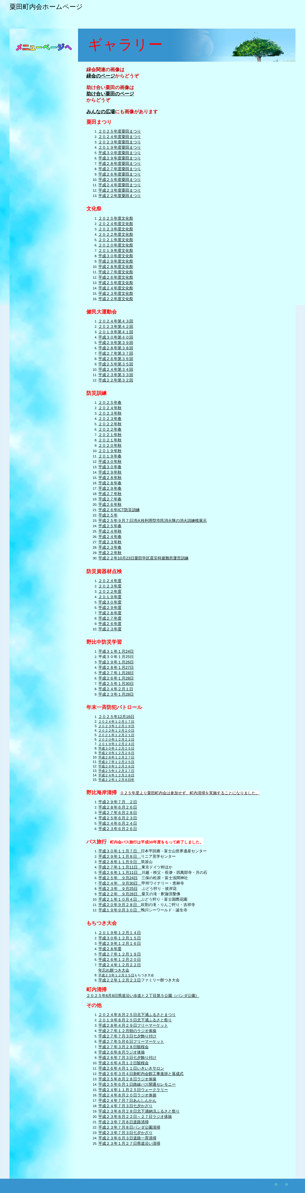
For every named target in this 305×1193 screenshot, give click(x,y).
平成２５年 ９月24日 (118, 878)
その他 (94, 1005)
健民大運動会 (101, 312)
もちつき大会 (101, 923)
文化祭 (94, 209)
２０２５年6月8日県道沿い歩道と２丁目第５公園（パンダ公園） (142, 995)
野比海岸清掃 (101, 792)
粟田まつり (99, 122)
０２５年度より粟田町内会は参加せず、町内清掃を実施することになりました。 (189, 793)
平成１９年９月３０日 (119, 910)
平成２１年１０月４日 (119, 899)
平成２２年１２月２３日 (119, 980)
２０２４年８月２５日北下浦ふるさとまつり (137, 1014)
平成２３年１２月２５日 (116, 975)
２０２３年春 (110, 418)
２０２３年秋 (110, 413)
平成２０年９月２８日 (119, 904)
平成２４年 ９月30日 (119, 883)
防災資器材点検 (104, 571)
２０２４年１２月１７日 (116, 721)
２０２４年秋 (110, 408)
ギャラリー (125, 44)
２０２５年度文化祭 (115, 218)
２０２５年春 (110, 402)
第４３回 (125, 321)
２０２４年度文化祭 (115, 223)
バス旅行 (96, 842)
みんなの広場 (100, 111)
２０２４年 (108, 321)
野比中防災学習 (104, 642)
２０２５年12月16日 (116, 716)
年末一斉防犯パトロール (114, 707)
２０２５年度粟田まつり (119, 131)
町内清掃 (96, 989)
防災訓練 (96, 393)
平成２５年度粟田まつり (119, 179)
